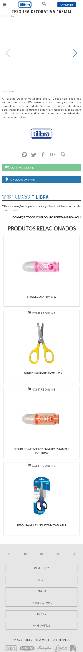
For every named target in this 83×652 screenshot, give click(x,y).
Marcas (41, 614)
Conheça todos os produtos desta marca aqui (46, 217)
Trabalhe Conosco (41, 602)
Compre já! (66, 4)
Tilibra (9, 16)
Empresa (41, 591)
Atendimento (41, 568)
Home (41, 580)
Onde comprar (41, 625)
